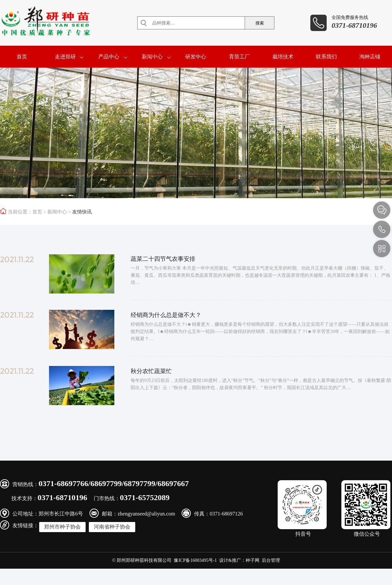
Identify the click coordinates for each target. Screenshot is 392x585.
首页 (22, 56)
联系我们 (326, 56)
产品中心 (108, 56)
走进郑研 (65, 56)
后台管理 (271, 560)
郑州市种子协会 (62, 527)
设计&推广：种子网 (239, 560)
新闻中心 (152, 56)
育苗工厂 (239, 56)
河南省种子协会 (112, 527)
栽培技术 (282, 56)
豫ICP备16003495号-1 (195, 560)
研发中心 (195, 56)
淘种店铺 (369, 56)
